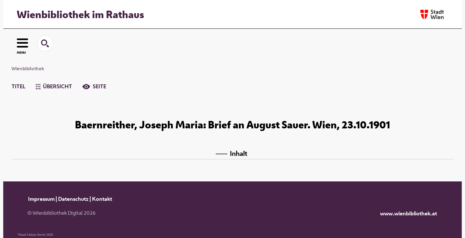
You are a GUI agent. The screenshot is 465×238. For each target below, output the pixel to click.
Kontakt (102, 198)
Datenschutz (73, 198)
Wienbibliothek (28, 68)
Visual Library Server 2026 (35, 234)
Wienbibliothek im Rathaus (80, 14)
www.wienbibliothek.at (408, 213)
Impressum (41, 198)
